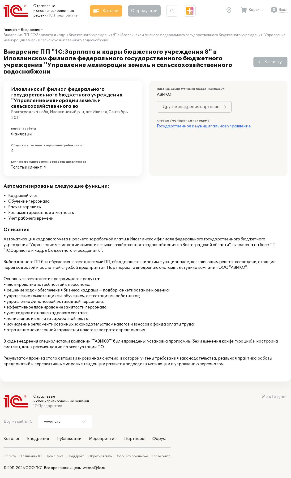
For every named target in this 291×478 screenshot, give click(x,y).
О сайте (10, 456)
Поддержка (76, 456)
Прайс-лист (54, 456)
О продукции (144, 11)
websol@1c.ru (94, 468)
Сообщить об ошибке (132, 456)
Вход (283, 10)
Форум (159, 438)
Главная (10, 30)
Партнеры (134, 438)
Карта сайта (161, 456)
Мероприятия (103, 438)
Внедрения (30, 30)
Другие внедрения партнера (191, 106)
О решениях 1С (30, 456)
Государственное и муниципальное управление (204, 126)
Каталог (12, 438)
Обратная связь (100, 456)
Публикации (69, 438)
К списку (273, 62)
